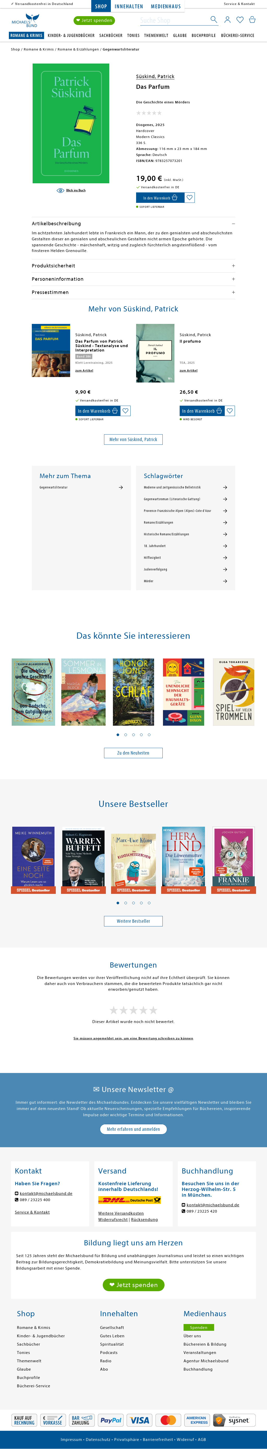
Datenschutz (98, 1439)
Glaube (180, 35)
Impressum (71, 1439)
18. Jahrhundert (155, 546)
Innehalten (129, 6)
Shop (101, 6)
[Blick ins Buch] (71, 190)
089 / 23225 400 (35, 1199)
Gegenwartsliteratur (54, 487)
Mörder (148, 581)
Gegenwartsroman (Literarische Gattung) (172, 499)
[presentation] (33, 344)
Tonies (133, 35)
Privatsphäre (126, 1439)
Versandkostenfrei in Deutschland (44, 4)
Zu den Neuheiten (133, 753)
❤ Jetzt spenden (94, 20)
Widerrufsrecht (113, 1219)
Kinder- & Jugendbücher (71, 35)
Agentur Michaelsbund (206, 1361)
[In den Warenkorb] (160, 197)
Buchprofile (204, 35)
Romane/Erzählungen (158, 522)
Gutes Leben (112, 1336)
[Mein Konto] (227, 19)
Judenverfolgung (155, 569)
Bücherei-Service (237, 35)
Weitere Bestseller (133, 921)
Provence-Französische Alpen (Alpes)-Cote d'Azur (177, 511)
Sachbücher (111, 35)
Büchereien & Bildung (205, 1344)
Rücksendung (144, 1219)
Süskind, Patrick (155, 76)
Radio (106, 1361)
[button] (118, 734)
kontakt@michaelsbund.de (46, 1193)
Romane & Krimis (26, 35)
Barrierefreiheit (158, 1439)
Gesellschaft (112, 1327)
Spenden (199, 1327)
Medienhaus (166, 6)
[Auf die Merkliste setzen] (189, 197)
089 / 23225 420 (202, 1211)
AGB (202, 1439)
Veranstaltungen (200, 1352)
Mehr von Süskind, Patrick (133, 439)
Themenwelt (156, 35)
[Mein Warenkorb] (252, 19)
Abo (104, 1369)
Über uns (192, 1336)
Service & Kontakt (239, 4)
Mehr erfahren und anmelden (133, 1129)
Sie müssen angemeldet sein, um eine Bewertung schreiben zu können (133, 1038)
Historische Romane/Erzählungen (166, 534)
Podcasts (109, 1352)
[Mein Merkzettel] (240, 20)
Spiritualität (112, 1344)
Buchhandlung (198, 1369)
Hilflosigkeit (152, 558)
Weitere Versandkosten (121, 1213)
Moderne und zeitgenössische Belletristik (172, 487)
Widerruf (185, 1439)
